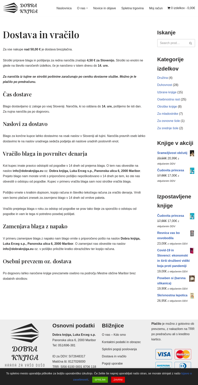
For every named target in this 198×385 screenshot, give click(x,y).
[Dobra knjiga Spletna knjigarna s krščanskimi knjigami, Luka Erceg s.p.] (20, 8)
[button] (87, 8)
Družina (162, 77)
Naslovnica (64, 8)
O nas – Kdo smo (114, 334)
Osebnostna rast (168, 99)
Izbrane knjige (167, 92)
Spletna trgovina (132, 8)
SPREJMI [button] (100, 379)
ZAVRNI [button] (118, 379)
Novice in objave (104, 8)
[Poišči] (171, 43)
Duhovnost (164, 85)
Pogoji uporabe (112, 363)
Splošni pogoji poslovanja (119, 349)
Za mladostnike (167, 113)
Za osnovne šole (168, 120)
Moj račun (156, 8)
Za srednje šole (167, 128)
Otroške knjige (167, 106)
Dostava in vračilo (114, 356)
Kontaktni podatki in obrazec (121, 342)
